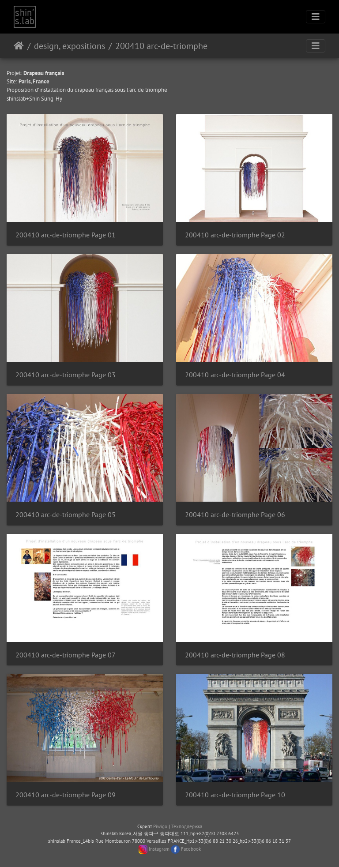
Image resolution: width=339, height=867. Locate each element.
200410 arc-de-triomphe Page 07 (65, 655)
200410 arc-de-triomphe (161, 46)
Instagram (159, 849)
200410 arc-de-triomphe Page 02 (235, 235)
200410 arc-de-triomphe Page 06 (235, 514)
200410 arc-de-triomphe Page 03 (65, 375)
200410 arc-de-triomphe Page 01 (65, 235)
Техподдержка (186, 826)
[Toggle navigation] (315, 16)
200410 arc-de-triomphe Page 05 (65, 514)
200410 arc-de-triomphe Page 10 (235, 795)
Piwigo (160, 826)
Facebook (191, 849)
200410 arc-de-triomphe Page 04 (235, 375)
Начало (19, 46)
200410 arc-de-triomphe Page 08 (235, 655)
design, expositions (69, 46)
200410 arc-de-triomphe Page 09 (65, 795)
